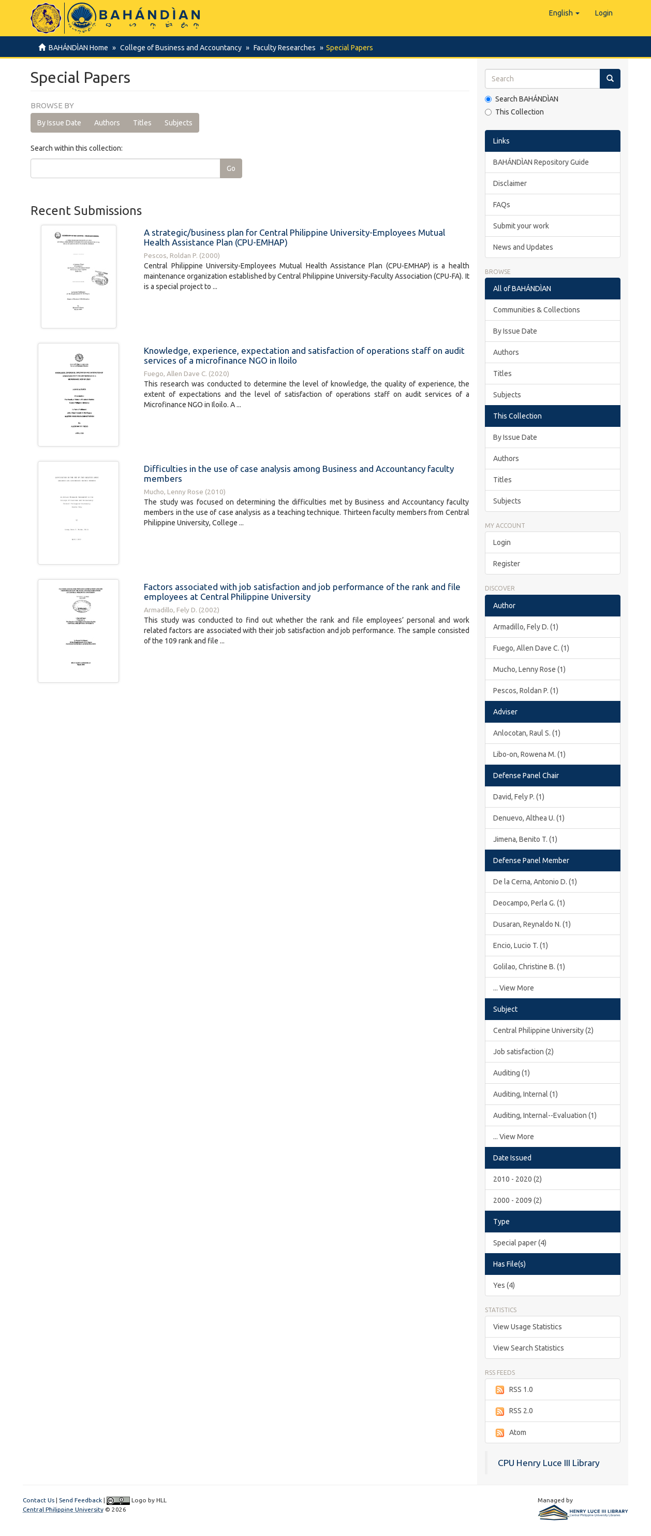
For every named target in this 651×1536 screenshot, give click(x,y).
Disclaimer (510, 183)
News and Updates (523, 247)
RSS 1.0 (513, 1390)
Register (506, 563)
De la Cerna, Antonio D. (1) (535, 882)
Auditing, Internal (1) (525, 1094)
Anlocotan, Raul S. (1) (526, 733)
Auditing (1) (511, 1073)
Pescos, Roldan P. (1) (525, 690)
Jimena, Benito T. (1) (525, 839)
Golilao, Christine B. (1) (529, 967)
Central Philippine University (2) (543, 1030)
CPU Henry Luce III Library (549, 1463)
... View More (513, 988)
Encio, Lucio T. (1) (520, 945)
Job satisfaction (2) (523, 1051)
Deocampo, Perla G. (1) (529, 903)
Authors (107, 123)
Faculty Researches (281, 48)
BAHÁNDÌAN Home (78, 48)
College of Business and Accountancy (179, 48)
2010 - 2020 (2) (517, 1179)
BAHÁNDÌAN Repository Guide (541, 162)
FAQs (501, 204)
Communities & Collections (536, 310)
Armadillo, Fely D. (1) (525, 627)
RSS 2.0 (513, 1411)
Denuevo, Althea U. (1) (529, 818)
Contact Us (38, 1500)
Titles (142, 123)
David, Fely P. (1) (518, 797)
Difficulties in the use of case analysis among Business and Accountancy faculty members (299, 473)
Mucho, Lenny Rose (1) (529, 669)
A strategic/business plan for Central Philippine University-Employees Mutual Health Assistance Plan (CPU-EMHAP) (294, 237)
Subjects (179, 123)
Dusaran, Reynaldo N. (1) (532, 924)
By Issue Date (59, 123)
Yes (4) (504, 1285)
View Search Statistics (528, 1348)
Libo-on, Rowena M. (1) (529, 754)
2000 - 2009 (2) (517, 1200)
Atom (509, 1433)
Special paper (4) (519, 1243)
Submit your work (521, 226)
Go (231, 168)
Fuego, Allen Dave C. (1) (531, 648)
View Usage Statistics (527, 1327)
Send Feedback (80, 1500)
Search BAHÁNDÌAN (521, 99)
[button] (564, 13)
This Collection (514, 112)
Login (502, 542)
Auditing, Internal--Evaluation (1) (545, 1115)
